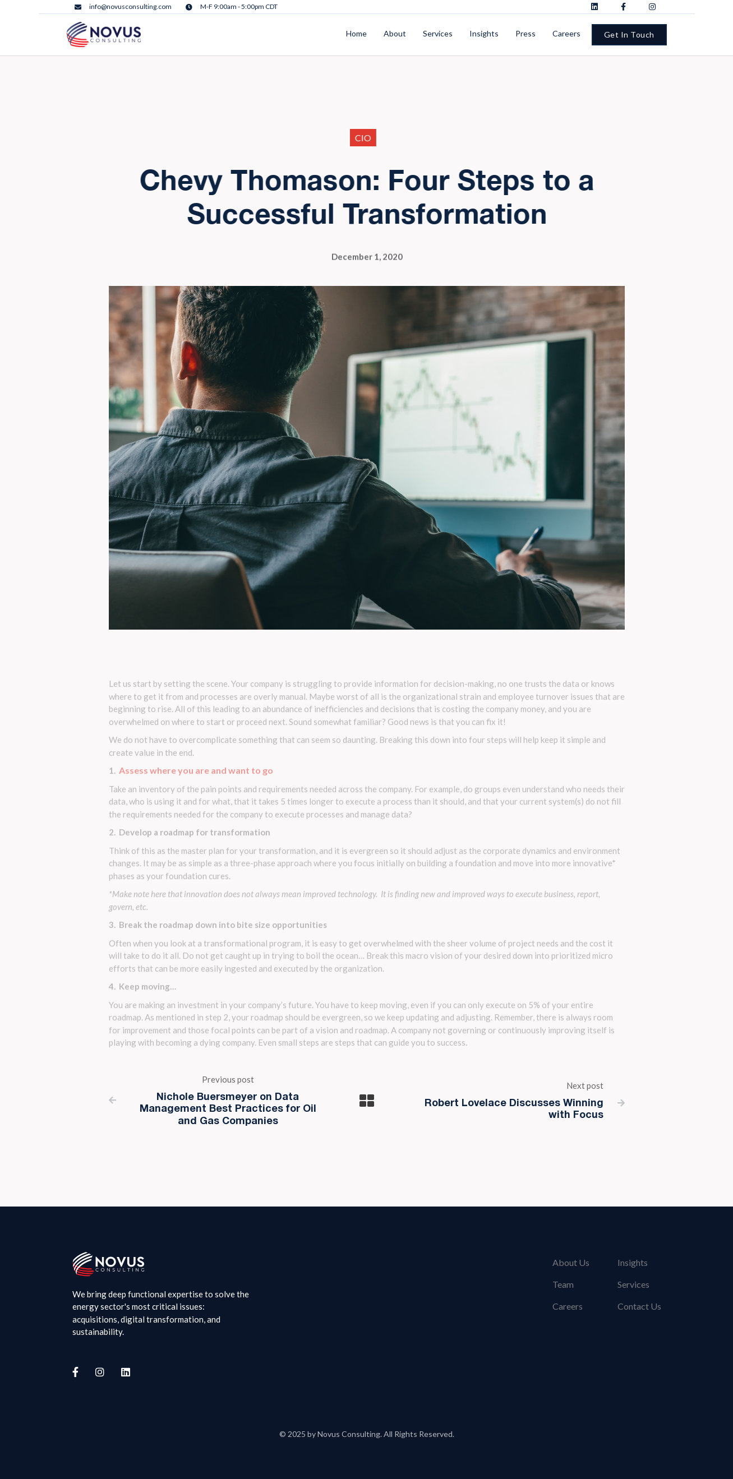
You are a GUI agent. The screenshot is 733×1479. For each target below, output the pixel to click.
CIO (355, 137)
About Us (570, 1262)
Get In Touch (629, 34)
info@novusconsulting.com (130, 7)
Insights (632, 1262)
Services (633, 1284)
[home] (104, 34)
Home (356, 33)
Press (525, 33)
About (395, 33)
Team (563, 1284)
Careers (567, 1306)
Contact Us (639, 1306)
